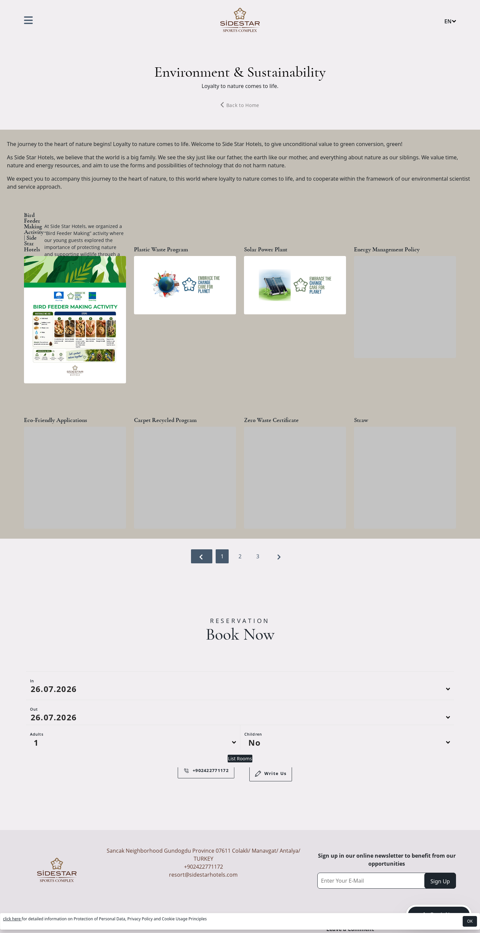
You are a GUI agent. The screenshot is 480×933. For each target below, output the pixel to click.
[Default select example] (133, 762)
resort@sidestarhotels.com (203, 874)
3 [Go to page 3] (258, 556)
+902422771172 (203, 866)
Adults (36, 754)
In (32, 701)
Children (253, 754)
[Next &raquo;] (279, 556)
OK (470, 921)
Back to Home (240, 105)
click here (12, 919)
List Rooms (240, 779)
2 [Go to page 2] (240, 556)
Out (34, 729)
